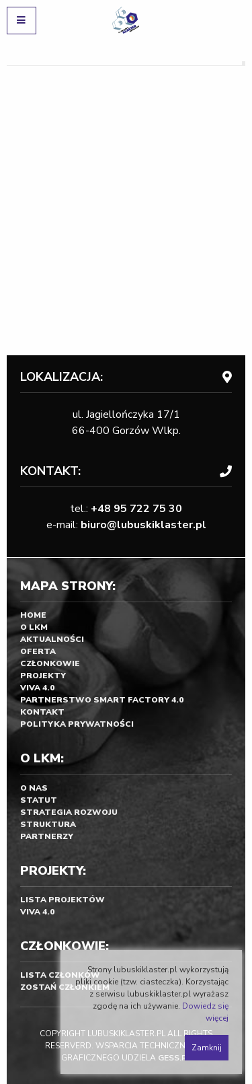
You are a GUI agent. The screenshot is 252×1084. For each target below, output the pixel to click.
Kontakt (42, 712)
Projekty (43, 675)
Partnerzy (46, 836)
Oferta (38, 651)
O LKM (34, 627)
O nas (34, 788)
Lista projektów (62, 899)
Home (33, 615)
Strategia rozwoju (69, 812)
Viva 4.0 (37, 687)
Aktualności (52, 639)
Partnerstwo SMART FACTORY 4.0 (101, 699)
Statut (38, 800)
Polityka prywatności (77, 724)
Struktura (48, 824)
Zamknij (207, 1047)
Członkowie (50, 663)
